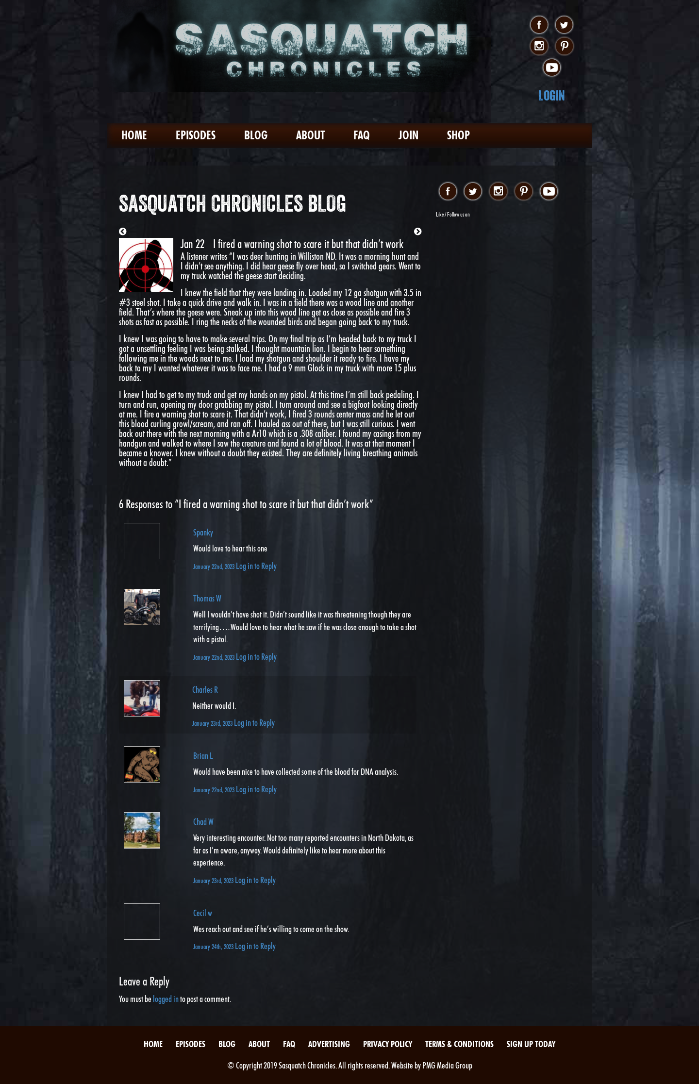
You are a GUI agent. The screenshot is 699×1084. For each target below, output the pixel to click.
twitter (564, 25)
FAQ (361, 135)
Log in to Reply (256, 566)
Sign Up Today (531, 1044)
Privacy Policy (387, 1044)
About (310, 135)
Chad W (203, 822)
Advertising (329, 1044)
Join (408, 135)
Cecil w (202, 913)
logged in (166, 999)
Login (551, 95)
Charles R (205, 689)
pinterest (564, 46)
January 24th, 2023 (214, 946)
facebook (539, 25)
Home (134, 135)
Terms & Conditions (459, 1044)
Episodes (196, 135)
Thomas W (207, 598)
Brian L (203, 755)
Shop (458, 135)
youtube (551, 68)
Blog (255, 135)
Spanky (203, 532)
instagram (539, 46)
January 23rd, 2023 (213, 723)
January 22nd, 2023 (214, 566)
